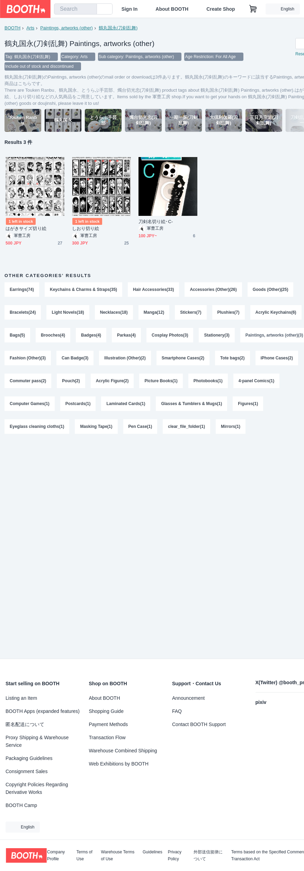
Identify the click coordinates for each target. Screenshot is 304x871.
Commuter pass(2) (28, 380)
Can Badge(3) (75, 358)
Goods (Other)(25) (270, 289)
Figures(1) (248, 403)
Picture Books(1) (160, 380)
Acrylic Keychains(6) (276, 312)
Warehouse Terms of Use (118, 855)
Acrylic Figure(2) (112, 380)
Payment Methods (108, 724)
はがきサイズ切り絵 (26, 228)
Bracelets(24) (23, 312)
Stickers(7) (190, 312)
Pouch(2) (71, 380)
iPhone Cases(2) (277, 358)
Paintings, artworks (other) (66, 27)
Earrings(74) (22, 289)
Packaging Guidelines (29, 758)
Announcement (188, 698)
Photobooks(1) (208, 380)
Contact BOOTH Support (199, 724)
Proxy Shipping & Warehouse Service (37, 741)
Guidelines (152, 852)
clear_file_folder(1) (186, 426)
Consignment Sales (26, 771)
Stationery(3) (216, 335)
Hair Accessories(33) (153, 289)
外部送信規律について (208, 855)
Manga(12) (154, 312)
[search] (90, 9)
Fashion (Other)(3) (28, 358)
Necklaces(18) (114, 312)
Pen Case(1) (140, 426)
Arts (30, 27)
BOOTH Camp (21, 805)
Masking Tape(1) (96, 426)
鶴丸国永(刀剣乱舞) (118, 27)
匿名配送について (25, 724)
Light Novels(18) (68, 312)
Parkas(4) (126, 335)
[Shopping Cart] (253, 9)
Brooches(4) (53, 335)
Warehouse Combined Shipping (123, 750)
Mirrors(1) (230, 426)
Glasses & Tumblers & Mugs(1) (191, 403)
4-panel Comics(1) (256, 380)
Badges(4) (91, 335)
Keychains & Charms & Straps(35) (83, 289)
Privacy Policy (174, 855)
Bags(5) (17, 335)
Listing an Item (21, 698)
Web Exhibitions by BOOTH (119, 764)
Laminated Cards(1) (125, 403)
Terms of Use (84, 855)
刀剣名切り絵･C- (155, 221)
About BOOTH (171, 9)
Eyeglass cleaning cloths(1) (37, 426)
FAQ (177, 711)
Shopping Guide (106, 711)
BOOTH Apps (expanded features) (43, 711)
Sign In (130, 9)
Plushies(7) (228, 312)
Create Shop (220, 9)
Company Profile (56, 855)
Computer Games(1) (30, 403)
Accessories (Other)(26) (213, 289)
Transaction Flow (107, 737)
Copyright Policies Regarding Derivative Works (37, 788)
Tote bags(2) (232, 358)
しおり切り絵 (85, 228)
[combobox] (75, 9)
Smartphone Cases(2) (183, 358)
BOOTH (12, 27)
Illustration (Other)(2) (124, 358)
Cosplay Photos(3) (170, 335)
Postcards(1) (78, 403)
